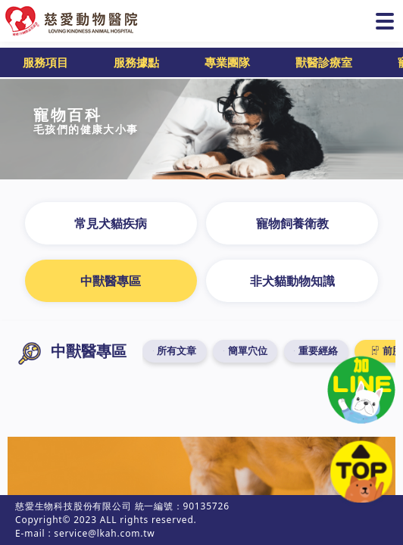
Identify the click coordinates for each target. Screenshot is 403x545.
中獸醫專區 (110, 280)
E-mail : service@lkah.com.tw (85, 533)
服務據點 (136, 62)
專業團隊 (227, 62)
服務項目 (45, 62)
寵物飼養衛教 (292, 223)
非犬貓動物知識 (292, 280)
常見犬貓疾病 (110, 223)
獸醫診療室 (323, 62)
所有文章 (180, 350)
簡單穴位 (250, 350)
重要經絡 (319, 350)
